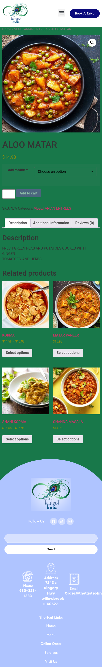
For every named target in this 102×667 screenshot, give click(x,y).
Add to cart (28, 193)
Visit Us (51, 661)
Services (51, 652)
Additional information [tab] (51, 223)
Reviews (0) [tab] (84, 223)
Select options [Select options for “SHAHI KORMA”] (17, 439)
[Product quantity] (8, 194)
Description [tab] (17, 223)
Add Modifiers (18, 170)
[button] (61, 13)
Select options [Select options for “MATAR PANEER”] (67, 353)
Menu (51, 635)
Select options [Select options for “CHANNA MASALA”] (67, 439)
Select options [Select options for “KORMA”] (17, 353)
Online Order (51, 644)
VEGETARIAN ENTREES (31, 29)
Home (6, 29)
